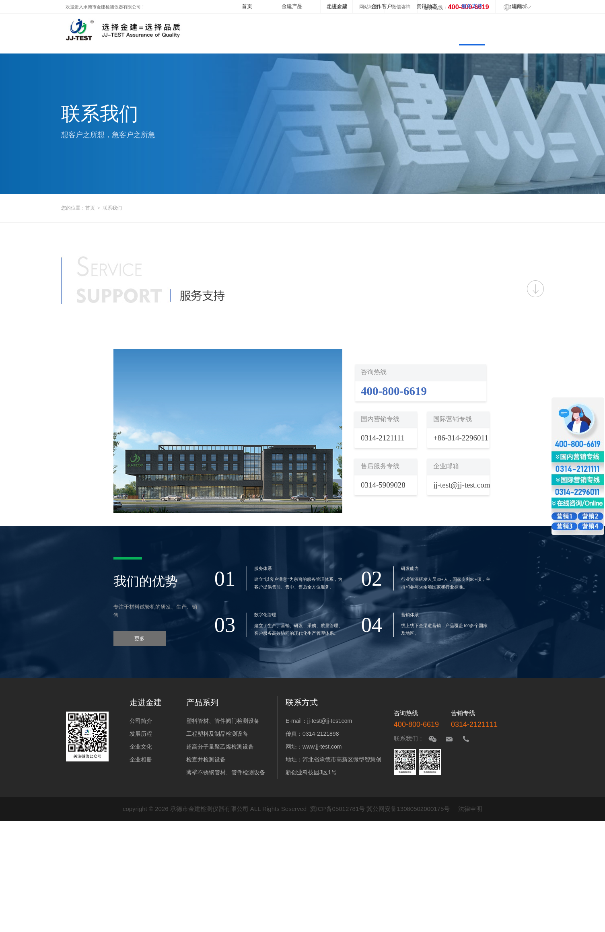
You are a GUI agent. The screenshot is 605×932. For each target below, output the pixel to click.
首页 (247, 6)
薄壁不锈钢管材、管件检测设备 (225, 772)
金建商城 (516, 6)
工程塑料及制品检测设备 (217, 733)
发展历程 (141, 733)
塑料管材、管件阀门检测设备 (222, 721)
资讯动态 (426, 6)
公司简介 (141, 721)
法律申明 (470, 808)
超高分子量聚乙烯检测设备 (220, 746)
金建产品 (292, 6)
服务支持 (471, 6)
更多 (139, 639)
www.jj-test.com (322, 746)
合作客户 (381, 6)
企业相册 (141, 759)
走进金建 (337, 6)
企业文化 (141, 746)
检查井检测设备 (206, 759)
